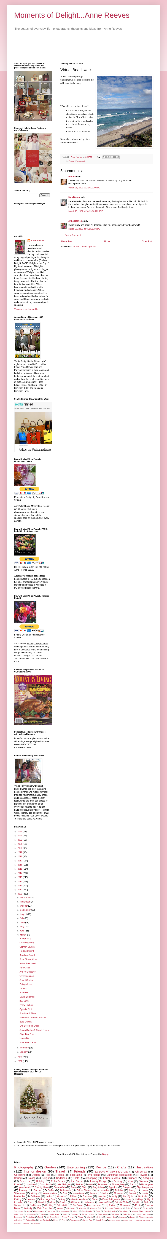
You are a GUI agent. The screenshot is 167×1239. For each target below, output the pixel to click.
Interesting (94, 1174)
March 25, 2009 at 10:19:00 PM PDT (85, 211)
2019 (20, 852)
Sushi (64, 1220)
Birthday (119, 1190)
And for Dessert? (28, 972)
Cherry (132, 1190)
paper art (52, 1211)
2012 (20, 881)
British (41, 1217)
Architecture (35, 1205)
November (25, 902)
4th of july (128, 1196)
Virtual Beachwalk (28, 963)
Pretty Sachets (26, 1005)
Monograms (125, 1205)
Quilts (147, 1202)
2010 (20, 889)
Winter (60, 1208)
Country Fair (95, 1208)
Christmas (141, 1171)
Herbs (49, 1196)
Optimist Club (26, 1009)
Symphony (18, 1211)
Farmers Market (112, 1178)
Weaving (26, 1223)
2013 (20, 877)
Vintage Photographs (141, 1211)
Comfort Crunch (27, 947)
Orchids (60, 1196)
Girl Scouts (78, 1205)
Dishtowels (65, 1190)
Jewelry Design (98, 1181)
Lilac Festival (44, 1220)
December (25, 897)
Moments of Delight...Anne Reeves (72, 15)
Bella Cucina (25, 1022)
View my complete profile (26, 309)
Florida (71, 161)
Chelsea (82, 1208)
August (23, 914)
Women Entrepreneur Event (33, 1017)
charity (145, 1193)
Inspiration (145, 1167)
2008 (20, 1057)
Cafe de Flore (114, 1220)
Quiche (17, 1223)
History (127, 1199)
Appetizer (113, 1187)
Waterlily (28, 1208)
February (24, 1047)
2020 (20, 848)
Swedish (42, 1202)
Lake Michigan (64, 1184)
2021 (20, 844)
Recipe (101, 1167)
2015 (20, 869)
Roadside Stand (27, 955)
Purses (31, 1202)
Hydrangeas (147, 1184)
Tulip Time (127, 1214)
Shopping (91, 1178)
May (22, 926)
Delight (46, 1178)
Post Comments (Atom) (84, 246)
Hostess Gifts (104, 1202)
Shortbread (102, 1214)
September (25, 910)
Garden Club (60, 1187)
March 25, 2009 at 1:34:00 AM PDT (84, 187)
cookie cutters (50, 1193)
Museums (118, 1193)
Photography (81, 161)
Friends (79, 1171)
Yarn (29, 1211)
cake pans (18, 1214)
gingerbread (24, 1187)
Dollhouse (35, 1196)
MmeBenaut (74, 197)
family (114, 1196)
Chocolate (143, 1181)
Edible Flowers (84, 1190)
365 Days (24, 1001)
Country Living (42, 1187)
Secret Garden (26, 980)
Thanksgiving (118, 1184)
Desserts (25, 1181)
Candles (63, 1202)
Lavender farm (94, 1205)
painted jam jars (143, 1214)
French (133, 1184)
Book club (143, 1196)
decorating (76, 1174)
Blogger (106, 1154)
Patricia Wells (121, 1202)
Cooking (49, 1205)
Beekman (18, 1217)
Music (138, 1205)
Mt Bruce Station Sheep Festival (60, 1217)
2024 (20, 831)
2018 (20, 856)
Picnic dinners (88, 1214)
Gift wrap (75, 1202)
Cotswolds (30, 1220)
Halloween (89, 1202)
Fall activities (63, 1205)
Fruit (65, 1193)
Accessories (103, 1190)
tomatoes (31, 1214)
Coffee (51, 1190)
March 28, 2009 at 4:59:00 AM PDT (84, 229)
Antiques (148, 1178)
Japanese (102, 1184)
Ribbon (73, 1196)
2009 (20, 894)
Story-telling (98, 1187)
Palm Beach (58, 1181)
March (23, 935)
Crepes (42, 1214)
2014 (20, 873)
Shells (85, 1187)
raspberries (111, 1217)
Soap (62, 1199)
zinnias (132, 1217)
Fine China (25, 967)
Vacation (102, 1196)
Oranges (74, 1214)
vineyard (35, 1223)
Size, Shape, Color (28, 959)
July (22, 918)
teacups (122, 1217)
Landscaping (54, 1214)
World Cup (87, 1220)
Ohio (65, 1214)
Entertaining (76, 1167)
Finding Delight (27, 951)
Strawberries (20, 1205)
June (22, 922)
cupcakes (30, 1184)
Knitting (17, 1199)
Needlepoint (87, 1211)
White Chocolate (45, 1208)
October (24, 906)
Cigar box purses (145, 1187)
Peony (74, 1187)
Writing (34, 1193)
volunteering (64, 1211)
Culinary (132, 1178)
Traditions (61, 1178)
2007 (20, 1061)
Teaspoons (74, 1220)
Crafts (121, 1167)
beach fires (101, 1220)
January (24, 1052)
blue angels (39, 1211)
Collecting (19, 1174)
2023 (20, 835)
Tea (48, 1174)
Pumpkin (136, 1202)
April (22, 931)
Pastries (79, 1184)
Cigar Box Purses (28, 1034)
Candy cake (127, 1220)
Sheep (80, 1217)
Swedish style (110, 1211)
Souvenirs (87, 1196)
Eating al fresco (27, 984)
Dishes (95, 1199)
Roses (60, 1174)
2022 (20, 840)
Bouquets (127, 1187)
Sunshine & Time (28, 1013)
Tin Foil (23, 988)
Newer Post (66, 241)
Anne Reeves (75, 221)
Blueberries (19, 1196)
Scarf (98, 1211)
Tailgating (115, 1214)
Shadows (24, 992)
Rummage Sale (48, 1199)
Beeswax (71, 1208)
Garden (50, 1167)
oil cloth (99, 1217)
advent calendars (78, 1199)
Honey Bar (25, 1038)
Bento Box (30, 1217)
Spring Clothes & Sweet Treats (34, 1030)
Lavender (30, 1199)
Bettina (72, 176)
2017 (20, 860)
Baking (32, 1178)
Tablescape (19, 1193)
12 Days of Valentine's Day (111, 1171)
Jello (128, 1208)
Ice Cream (77, 1181)
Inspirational (78, 1193)
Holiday (40, 1181)
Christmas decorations (119, 1174)
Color (130, 1181)
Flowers (142, 1174)
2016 (20, 865)
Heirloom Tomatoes (113, 1208)
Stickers (146, 1208)
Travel (60, 1171)
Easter (76, 1178)
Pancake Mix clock (143, 1220)
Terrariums (123, 1211)
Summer (38, 1190)
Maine (105, 1193)
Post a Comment (73, 235)
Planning (23, 1190)
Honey (145, 1190)
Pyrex (136, 1208)
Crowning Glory (27, 942)
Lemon (93, 1193)
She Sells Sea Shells (29, 1026)
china (52, 1202)
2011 (20, 885)
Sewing (118, 1181)
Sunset (132, 1193)
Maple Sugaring (27, 997)
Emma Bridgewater (111, 1199)
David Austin (46, 1184)
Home (107, 241)
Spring (18, 1178)
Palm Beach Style (28, 1042)
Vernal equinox (27, 976)
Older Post (147, 241)
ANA (90, 1184)
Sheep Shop (25, 938)
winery (76, 1211)
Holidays (139, 1199)
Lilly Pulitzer (110, 1205)
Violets (90, 1217)
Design (36, 1174)
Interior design (35, 1171)
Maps (55, 1220)
